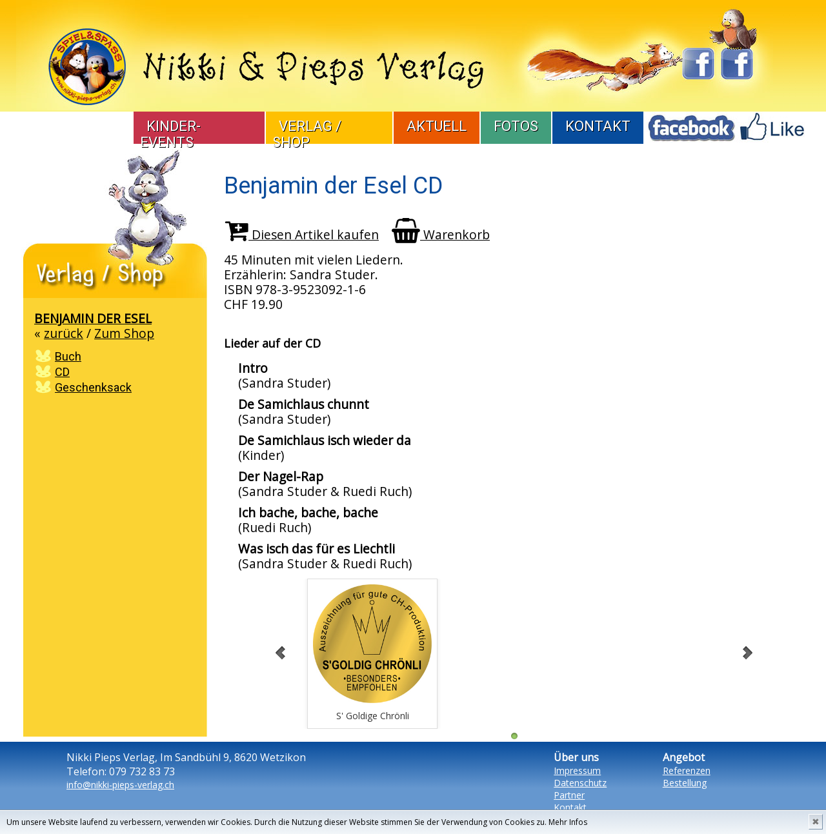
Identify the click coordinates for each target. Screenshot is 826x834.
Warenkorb (441, 234)
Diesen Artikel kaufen (302, 234)
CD (62, 372)
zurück (63, 333)
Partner (569, 795)
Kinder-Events (170, 134)
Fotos (516, 126)
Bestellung (685, 783)
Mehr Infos (568, 822)
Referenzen (686, 770)
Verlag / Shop (306, 134)
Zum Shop (124, 333)
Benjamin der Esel (93, 318)
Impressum (577, 770)
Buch (68, 356)
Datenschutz (580, 783)
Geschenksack (93, 387)
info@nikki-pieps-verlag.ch (120, 785)
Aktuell (437, 126)
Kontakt (597, 126)
